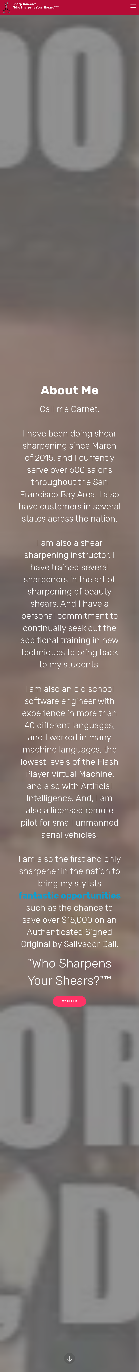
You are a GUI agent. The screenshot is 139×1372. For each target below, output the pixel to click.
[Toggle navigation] (133, 6)
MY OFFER (69, 1001)
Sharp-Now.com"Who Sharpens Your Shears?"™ (36, 5)
